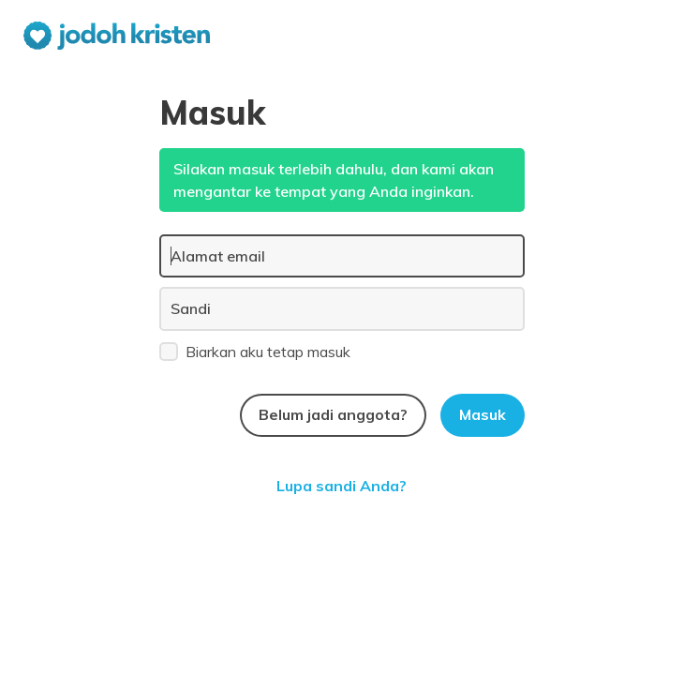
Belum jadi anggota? (333, 414)
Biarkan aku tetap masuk (254, 350)
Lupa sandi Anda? (341, 485)
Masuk (482, 414)
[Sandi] (342, 308)
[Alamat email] (342, 256)
